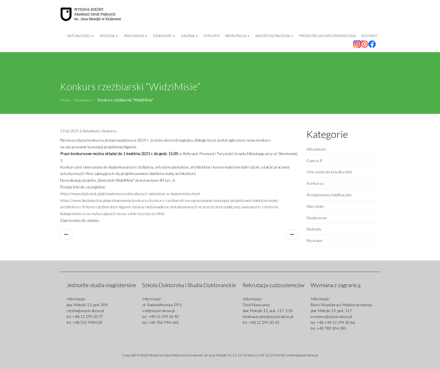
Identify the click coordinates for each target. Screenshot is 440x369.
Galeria (189, 36)
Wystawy (314, 240)
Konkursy (83, 100)
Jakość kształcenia (274, 36)
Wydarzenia (316, 217)
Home (65, 100)
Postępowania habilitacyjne (329, 194)
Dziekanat (164, 36)
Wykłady (313, 229)
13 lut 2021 (69, 131)
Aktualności (80, 36)
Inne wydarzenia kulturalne (329, 171)
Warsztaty (315, 206)
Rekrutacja (237, 36)
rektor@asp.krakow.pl (302, 355)
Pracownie (135, 36)
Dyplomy (211, 36)
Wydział (109, 36)
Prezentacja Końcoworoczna (327, 36)
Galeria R (314, 160)
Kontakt (369, 36)
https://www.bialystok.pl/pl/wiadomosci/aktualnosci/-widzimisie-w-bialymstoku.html (130, 193)
